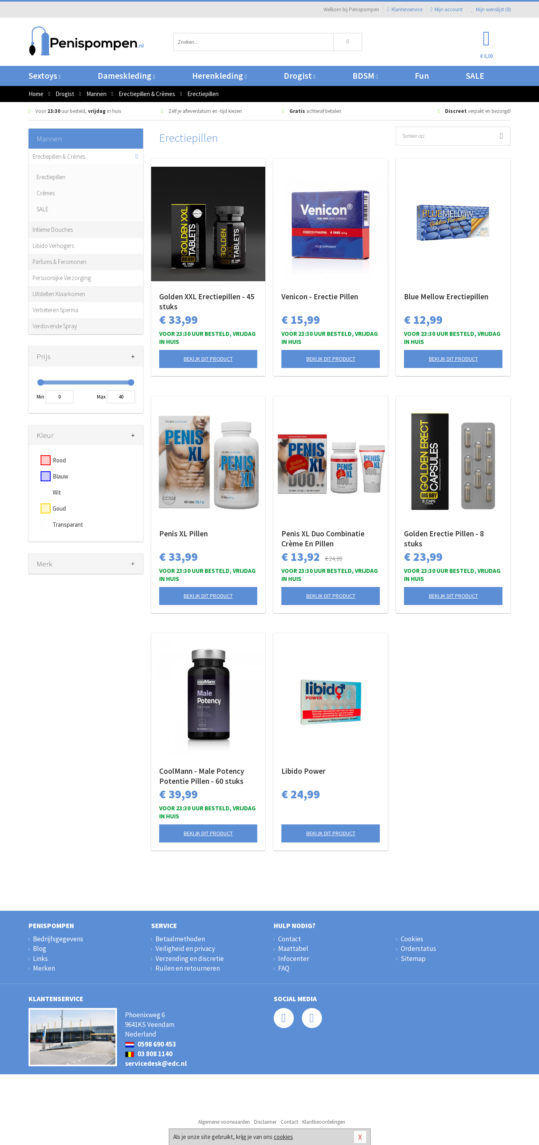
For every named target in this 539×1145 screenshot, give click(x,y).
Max (101, 396)
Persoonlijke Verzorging (62, 278)
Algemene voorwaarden (224, 1121)
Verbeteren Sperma (55, 310)
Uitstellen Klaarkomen (59, 294)
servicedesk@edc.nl (156, 1063)
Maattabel (293, 948)
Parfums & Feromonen (59, 262)
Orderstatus (418, 948)
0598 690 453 (150, 1044)
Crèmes (46, 193)
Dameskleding (126, 75)
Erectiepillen (51, 177)
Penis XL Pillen (183, 533)
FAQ (283, 968)
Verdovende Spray (55, 326)
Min (40, 396)
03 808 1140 (148, 1053)
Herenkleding (219, 75)
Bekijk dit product (208, 358)
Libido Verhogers (53, 245)
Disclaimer (265, 1121)
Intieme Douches (53, 229)
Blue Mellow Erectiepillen (446, 296)
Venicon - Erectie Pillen (319, 296)
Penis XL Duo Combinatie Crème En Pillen (323, 538)
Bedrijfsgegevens (58, 938)
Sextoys (45, 75)
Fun (422, 75)
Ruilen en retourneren (188, 968)
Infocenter (293, 958)
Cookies (412, 938)
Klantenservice (404, 9)
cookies (283, 1137)
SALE (475, 75)
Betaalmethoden (180, 938)
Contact (289, 938)
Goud (59, 508)
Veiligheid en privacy (185, 948)
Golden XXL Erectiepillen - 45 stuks (206, 301)
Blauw (60, 476)
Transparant (68, 524)
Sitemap (413, 958)
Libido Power (303, 771)
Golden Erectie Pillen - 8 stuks (444, 538)
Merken (44, 968)
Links (40, 958)
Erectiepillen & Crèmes (59, 156)
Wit (57, 492)
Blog (39, 948)
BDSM (365, 75)
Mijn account (446, 9)
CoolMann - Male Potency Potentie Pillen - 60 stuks (201, 776)
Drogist (300, 75)
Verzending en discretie (190, 958)
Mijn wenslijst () (491, 9)
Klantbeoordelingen (323, 1121)
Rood (59, 460)
